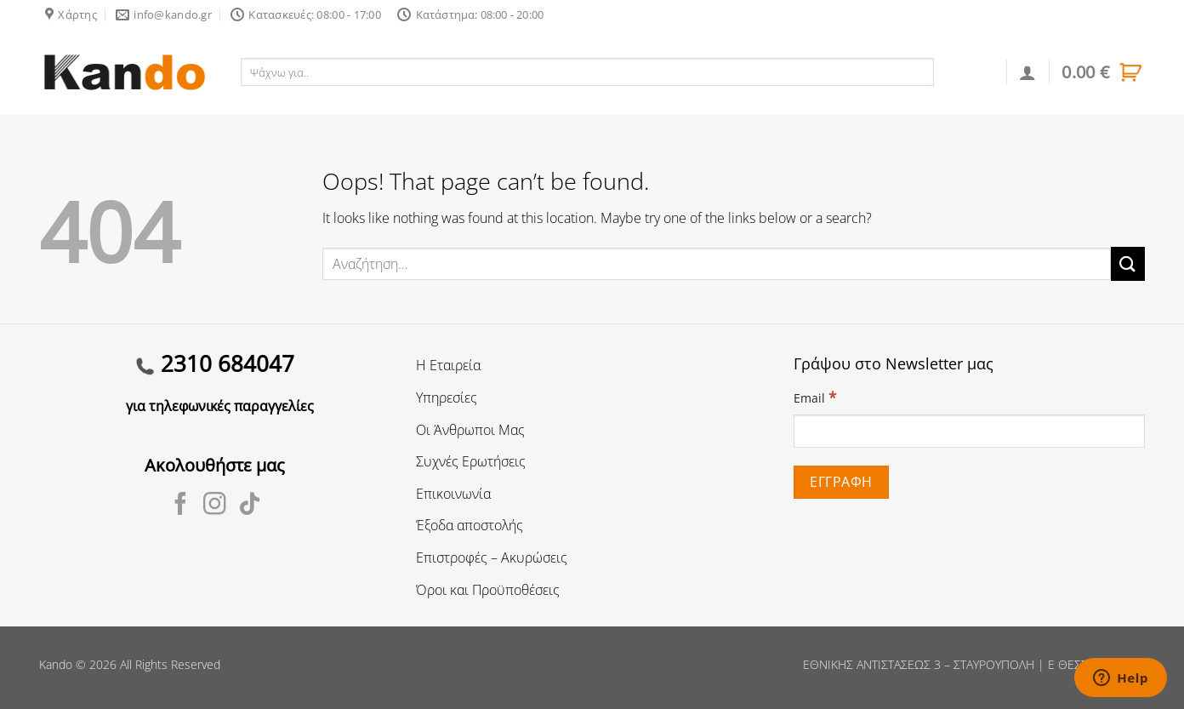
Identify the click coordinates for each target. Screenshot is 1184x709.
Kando (55, 664)
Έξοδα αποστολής (469, 525)
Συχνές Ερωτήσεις (471, 461)
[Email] (969, 431)
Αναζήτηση (971, 71)
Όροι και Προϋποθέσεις (488, 589)
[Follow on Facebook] (180, 505)
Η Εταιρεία (448, 365)
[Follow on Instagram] (214, 505)
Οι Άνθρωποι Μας (470, 429)
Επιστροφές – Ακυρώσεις (491, 557)
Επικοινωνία (453, 493)
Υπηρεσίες (446, 397)
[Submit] (1128, 263)
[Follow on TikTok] (249, 505)
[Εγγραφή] (841, 482)
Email (815, 397)
